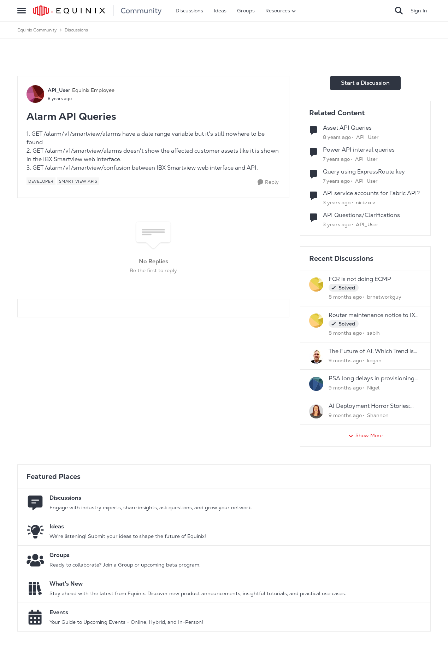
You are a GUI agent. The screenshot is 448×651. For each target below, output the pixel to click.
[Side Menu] (21, 10)
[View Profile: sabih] (316, 320)
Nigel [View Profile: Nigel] (373, 388)
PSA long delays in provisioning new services (371, 378)
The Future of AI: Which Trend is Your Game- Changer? (371, 351)
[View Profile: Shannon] (316, 411)
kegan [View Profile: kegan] (374, 360)
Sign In (419, 10)
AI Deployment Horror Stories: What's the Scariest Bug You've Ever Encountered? (370, 406)
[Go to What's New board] (35, 588)
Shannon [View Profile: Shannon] (378, 415)
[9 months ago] (345, 360)
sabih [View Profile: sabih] (373, 333)
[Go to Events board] (35, 617)
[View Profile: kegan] (316, 357)
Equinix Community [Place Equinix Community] (37, 30)
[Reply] (268, 182)
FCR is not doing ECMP (360, 279)
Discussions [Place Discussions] (76, 30)
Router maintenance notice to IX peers (372, 315)
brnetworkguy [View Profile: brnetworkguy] (384, 297)
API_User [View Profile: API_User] (59, 90)
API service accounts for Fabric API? (371, 193)
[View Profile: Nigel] (316, 384)
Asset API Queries (347, 127)
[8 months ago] (345, 297)
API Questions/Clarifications (361, 215)
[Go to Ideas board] (35, 531)
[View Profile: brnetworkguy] (316, 284)
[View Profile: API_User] (35, 94)
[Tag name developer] (40, 181)
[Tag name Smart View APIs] (78, 181)
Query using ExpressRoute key (364, 171)
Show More (365, 435)
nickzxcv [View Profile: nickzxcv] (365, 202)
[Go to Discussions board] (35, 502)
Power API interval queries (359, 149)
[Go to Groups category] (35, 560)
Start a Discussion (365, 83)
